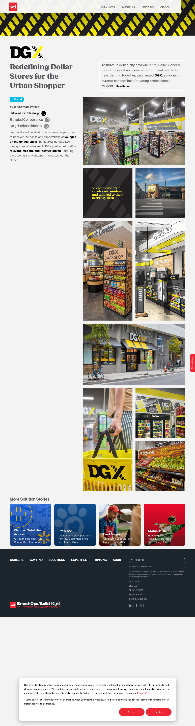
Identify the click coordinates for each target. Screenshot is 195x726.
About (178, 7)
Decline (158, 712)
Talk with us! (192, 363)
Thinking (161, 7)
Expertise (141, 7)
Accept (131, 712)
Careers (17, 669)
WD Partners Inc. (144, 675)
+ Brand (17, 99)
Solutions (121, 7)
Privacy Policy (144, 693)
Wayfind (37, 669)
